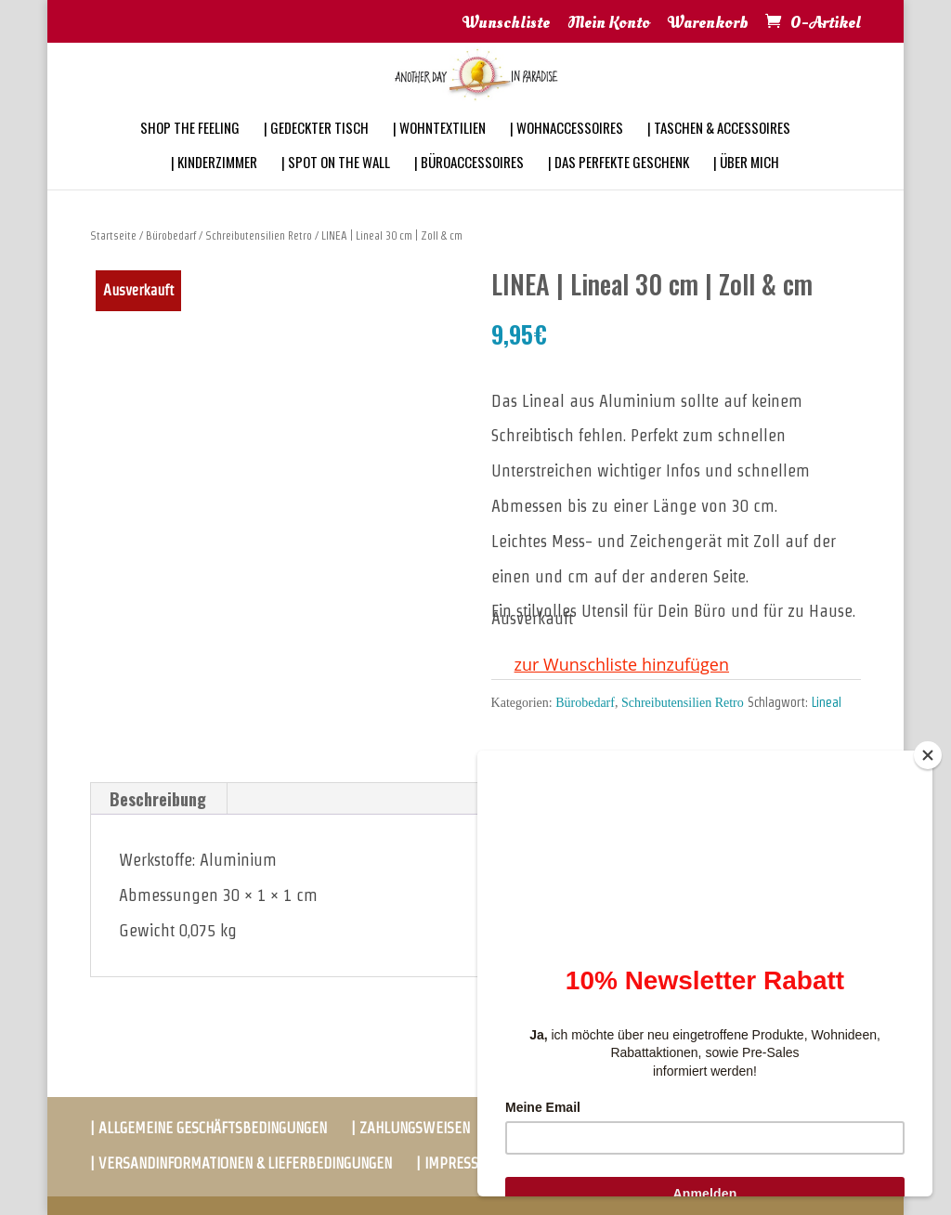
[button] (610, 665)
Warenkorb (708, 24)
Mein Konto (608, 24)
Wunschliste (506, 24)
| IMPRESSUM (457, 1163)
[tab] (158, 799)
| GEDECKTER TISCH (316, 152)
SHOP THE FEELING (190, 152)
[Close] (928, 755)
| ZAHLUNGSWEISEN (410, 1128)
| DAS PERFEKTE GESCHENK (618, 186)
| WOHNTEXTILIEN (439, 152)
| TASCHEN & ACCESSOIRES (718, 152)
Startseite (113, 235)
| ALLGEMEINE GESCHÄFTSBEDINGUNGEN (208, 1128)
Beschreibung (158, 799)
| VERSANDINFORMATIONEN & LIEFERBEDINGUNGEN (241, 1163)
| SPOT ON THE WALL (335, 186)
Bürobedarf (171, 235)
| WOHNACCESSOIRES (566, 152)
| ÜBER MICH (746, 186)
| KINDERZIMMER (214, 186)
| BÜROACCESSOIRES (469, 186)
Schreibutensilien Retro (258, 235)
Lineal (826, 702)
